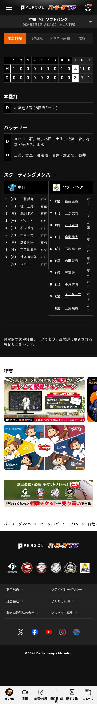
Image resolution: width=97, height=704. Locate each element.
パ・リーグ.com (17, 523)
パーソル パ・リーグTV (59, 523)
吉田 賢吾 (71, 261)
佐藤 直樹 (71, 201)
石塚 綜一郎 (73, 249)
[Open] (90, 21)
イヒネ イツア (73, 296)
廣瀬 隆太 (71, 237)
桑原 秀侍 (71, 284)
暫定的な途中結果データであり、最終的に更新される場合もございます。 (48, 342)
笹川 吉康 (71, 225)
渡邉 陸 (70, 272)
